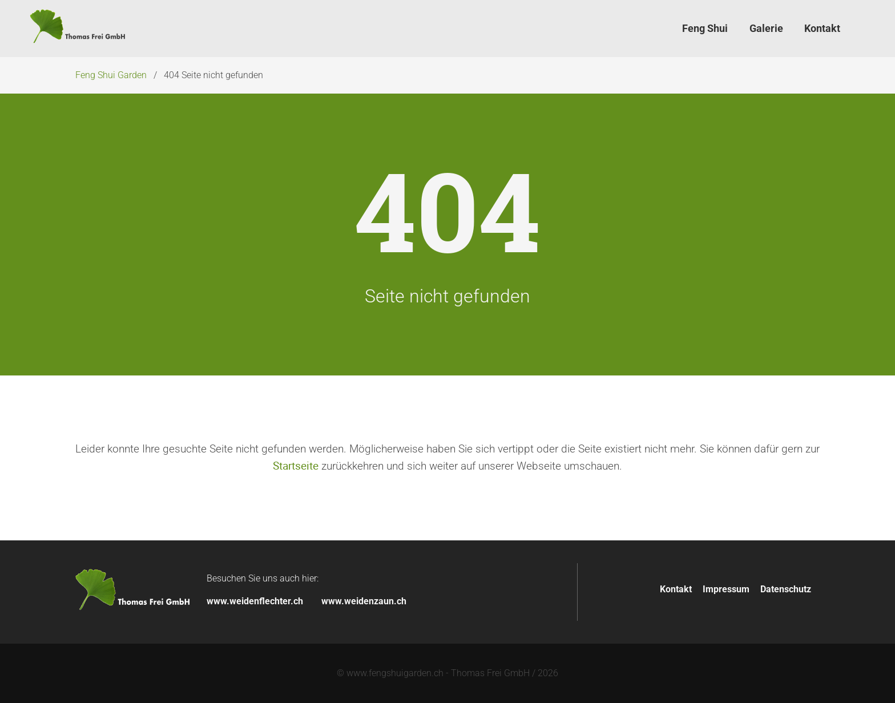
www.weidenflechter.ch (255, 601)
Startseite (296, 465)
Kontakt (676, 589)
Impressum (726, 589)
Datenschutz (785, 589)
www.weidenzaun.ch (363, 601)
